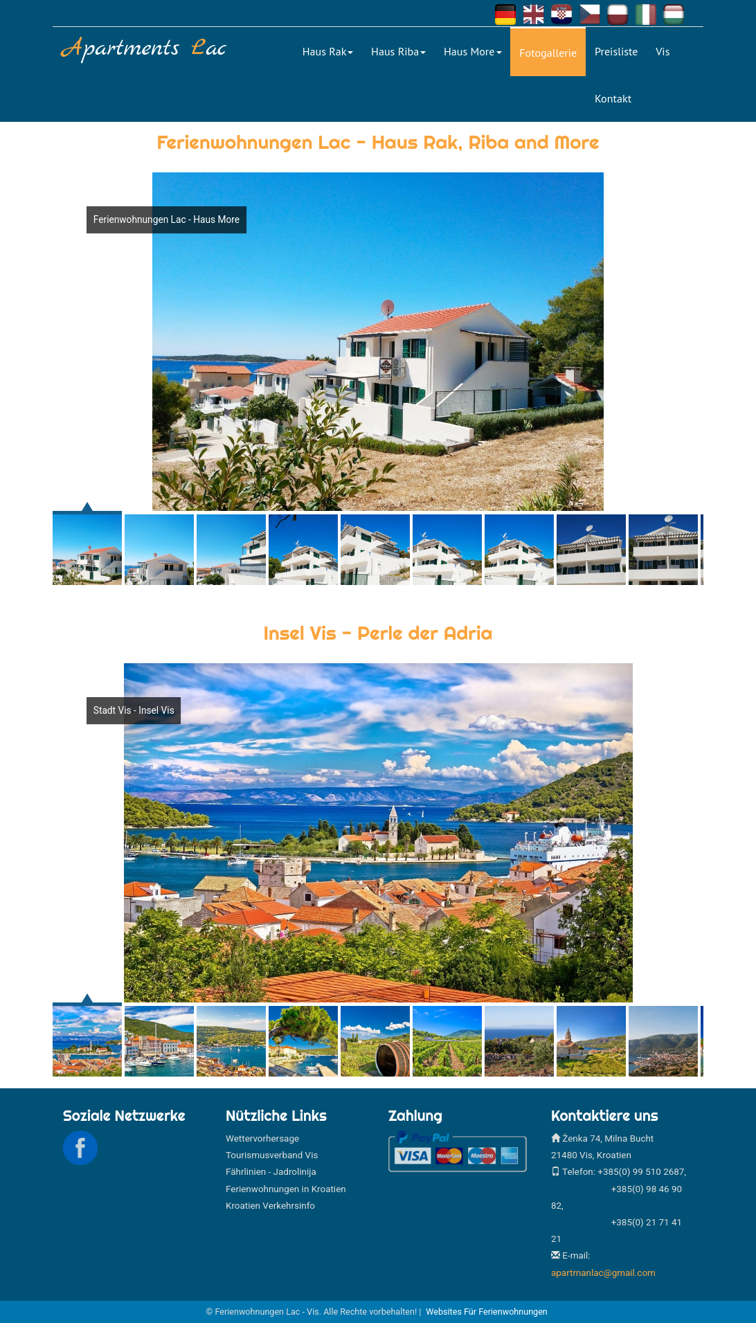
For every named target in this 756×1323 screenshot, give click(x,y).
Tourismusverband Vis (272, 1155)
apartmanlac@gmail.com (603, 1273)
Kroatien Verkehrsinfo (270, 1205)
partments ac (144, 48)
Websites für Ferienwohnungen (487, 1311)
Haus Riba (398, 51)
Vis (662, 51)
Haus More (473, 51)
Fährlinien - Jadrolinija (271, 1172)
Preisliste (616, 51)
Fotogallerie (548, 53)
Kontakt (613, 98)
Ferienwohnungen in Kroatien (286, 1189)
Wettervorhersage (262, 1138)
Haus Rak (328, 51)
